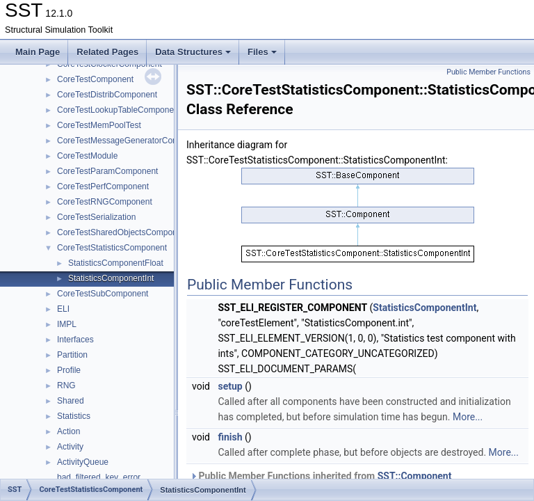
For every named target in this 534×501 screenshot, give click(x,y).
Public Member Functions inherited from (320, 476)
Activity (70, 447)
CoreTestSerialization (96, 217)
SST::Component (415, 476)
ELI (63, 309)
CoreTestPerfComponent (103, 186)
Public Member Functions (488, 72)
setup (230, 386)
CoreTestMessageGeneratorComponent (131, 140)
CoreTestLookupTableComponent (119, 110)
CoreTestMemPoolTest (99, 125)
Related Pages (107, 52)
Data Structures (193, 52)
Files (262, 52)
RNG (66, 385)
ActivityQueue (82, 462)
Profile (69, 370)
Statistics (73, 416)
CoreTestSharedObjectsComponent (122, 232)
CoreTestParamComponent (107, 171)
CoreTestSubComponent (102, 294)
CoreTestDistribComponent (107, 95)
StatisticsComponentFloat (115, 263)
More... (468, 416)
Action (68, 431)
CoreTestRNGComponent (104, 202)
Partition (72, 355)
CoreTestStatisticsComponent (112, 248)
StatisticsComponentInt (111, 278)
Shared (70, 401)
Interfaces (75, 339)
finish (230, 437)
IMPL (66, 324)
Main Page (37, 52)
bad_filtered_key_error (98, 477)
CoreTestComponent (95, 79)
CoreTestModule (87, 156)
